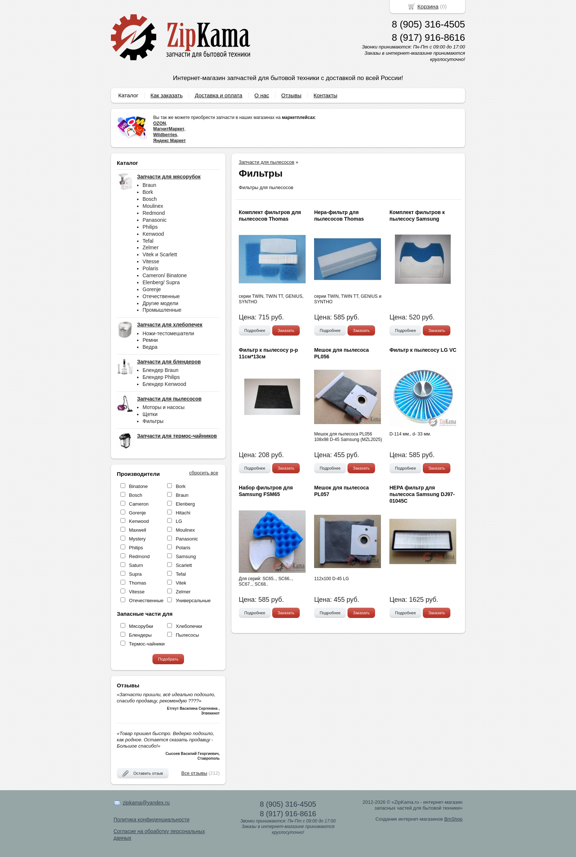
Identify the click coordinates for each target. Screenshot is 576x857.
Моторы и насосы (163, 407)
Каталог (128, 95)
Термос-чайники (147, 644)
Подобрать (168, 659)
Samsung (186, 556)
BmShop (453, 819)
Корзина (427, 6)
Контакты (326, 95)
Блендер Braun (161, 370)
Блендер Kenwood (164, 384)
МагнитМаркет (168, 128)
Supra (135, 574)
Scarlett (184, 565)
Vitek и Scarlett (160, 254)
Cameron (138, 504)
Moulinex (153, 206)
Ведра (150, 347)
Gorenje (152, 289)
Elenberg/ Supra (161, 282)
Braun (149, 185)
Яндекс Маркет (169, 140)
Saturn (136, 565)
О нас (262, 95)
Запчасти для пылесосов (266, 162)
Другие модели (160, 303)
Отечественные (161, 296)
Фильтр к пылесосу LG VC (422, 350)
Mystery (137, 539)
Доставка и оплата (218, 95)
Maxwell (137, 530)
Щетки (150, 414)
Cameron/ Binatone (165, 275)
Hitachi (183, 513)
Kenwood (153, 234)
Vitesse (151, 261)
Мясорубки (141, 626)
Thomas (137, 583)
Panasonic (154, 220)
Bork (148, 192)
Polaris (150, 268)
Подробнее (254, 330)
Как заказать (167, 95)
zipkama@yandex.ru (146, 803)
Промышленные (162, 310)
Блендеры (140, 635)
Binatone (138, 486)
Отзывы (291, 95)
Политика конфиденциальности (152, 819)
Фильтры (153, 421)
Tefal (148, 241)
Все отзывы (194, 773)
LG (179, 521)
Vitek (181, 583)
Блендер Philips (161, 377)
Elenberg (185, 504)
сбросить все (203, 472)
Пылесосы (187, 635)
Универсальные (193, 600)
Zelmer (151, 247)
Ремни (150, 340)
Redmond (154, 213)
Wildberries (165, 134)
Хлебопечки (189, 626)
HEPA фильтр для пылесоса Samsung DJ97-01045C (422, 494)
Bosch (150, 199)
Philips (150, 227)
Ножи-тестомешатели (168, 333)
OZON (159, 123)
